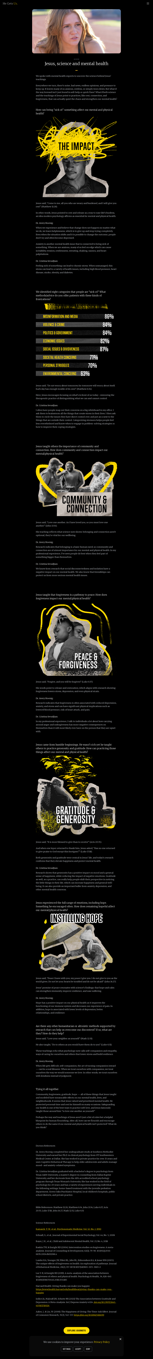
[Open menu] (148, 3)
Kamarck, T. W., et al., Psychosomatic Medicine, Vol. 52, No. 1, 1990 (68, 1229)
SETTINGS (66, 1349)
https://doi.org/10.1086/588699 (89, 1315)
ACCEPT (78, 1349)
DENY (88, 1349)
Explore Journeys (76, 1330)
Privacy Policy (102, 1342)
